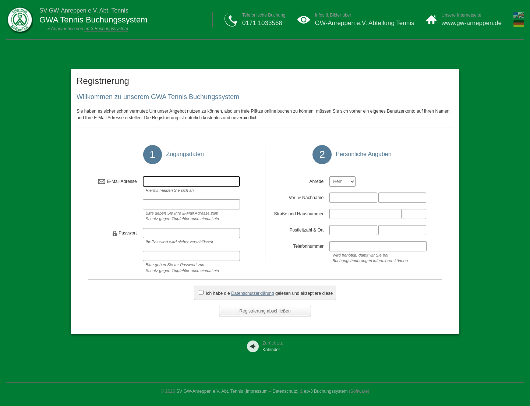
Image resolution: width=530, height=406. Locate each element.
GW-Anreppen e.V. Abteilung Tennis (364, 23)
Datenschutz (284, 391)
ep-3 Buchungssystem (106, 28)
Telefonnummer (308, 246)
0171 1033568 (262, 23)
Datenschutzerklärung (252, 293)
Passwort (128, 233)
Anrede (316, 181)
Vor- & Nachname (306, 197)
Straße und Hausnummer (299, 213)
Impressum (257, 391)
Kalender (272, 346)
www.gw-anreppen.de (472, 23)
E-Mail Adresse (122, 181)
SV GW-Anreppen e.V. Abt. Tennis (209, 391)
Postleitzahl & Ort (306, 230)
